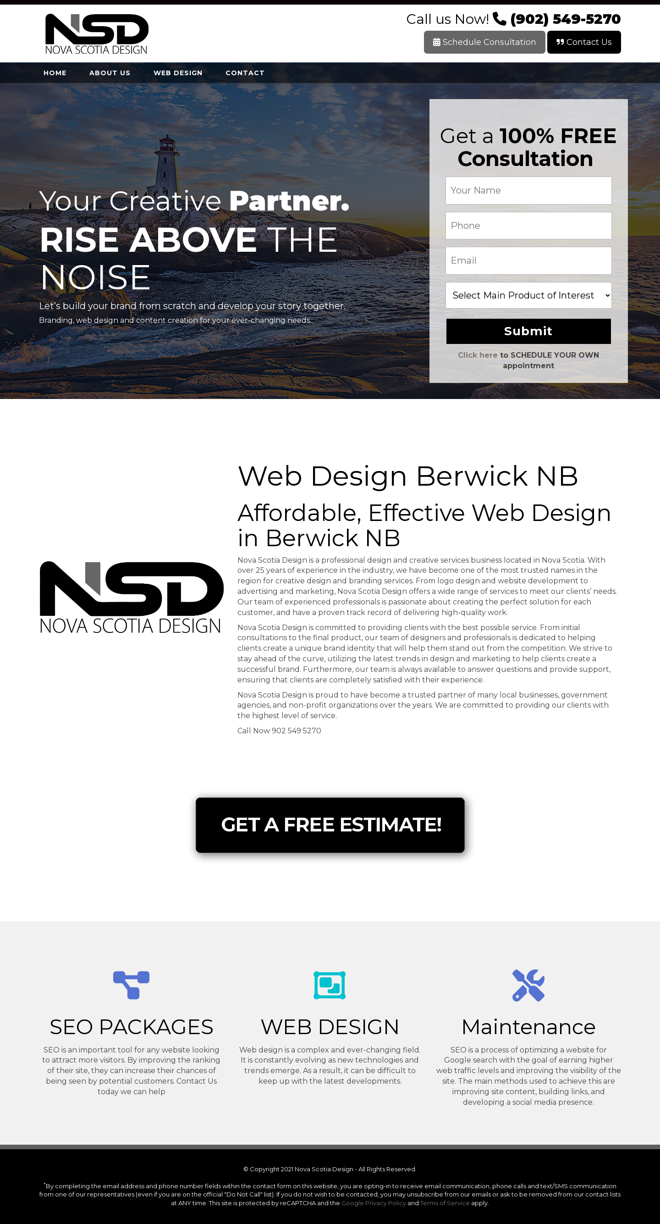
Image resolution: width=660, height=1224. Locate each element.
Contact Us (584, 42)
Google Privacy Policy (373, 1203)
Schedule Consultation (484, 42)
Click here (478, 355)
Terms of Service (445, 1203)
